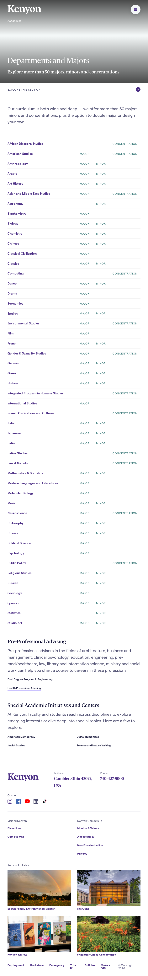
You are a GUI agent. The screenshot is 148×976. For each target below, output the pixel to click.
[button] (135, 9)
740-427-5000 (112, 778)
